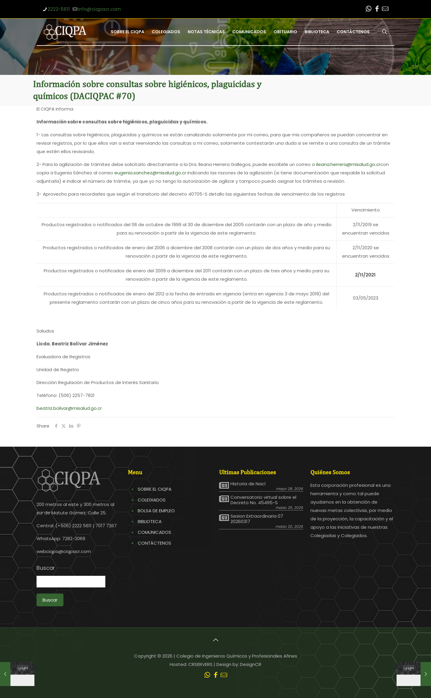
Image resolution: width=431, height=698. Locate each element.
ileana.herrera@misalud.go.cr (348, 164)
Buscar (46, 568)
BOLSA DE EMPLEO (156, 510)
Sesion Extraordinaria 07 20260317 (256, 518)
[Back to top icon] (215, 640)
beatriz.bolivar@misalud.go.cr (69, 408)
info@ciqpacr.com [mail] (99, 9)
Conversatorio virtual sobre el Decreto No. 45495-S (263, 500)
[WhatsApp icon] (368, 9)
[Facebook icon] (377, 9)
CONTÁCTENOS (154, 543)
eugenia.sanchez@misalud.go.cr (150, 173)
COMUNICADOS (154, 532)
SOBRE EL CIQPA (155, 489)
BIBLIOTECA (150, 521)
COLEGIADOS (152, 500)
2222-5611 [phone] (59, 9)
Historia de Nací (247, 484)
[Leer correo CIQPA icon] (385, 9)
